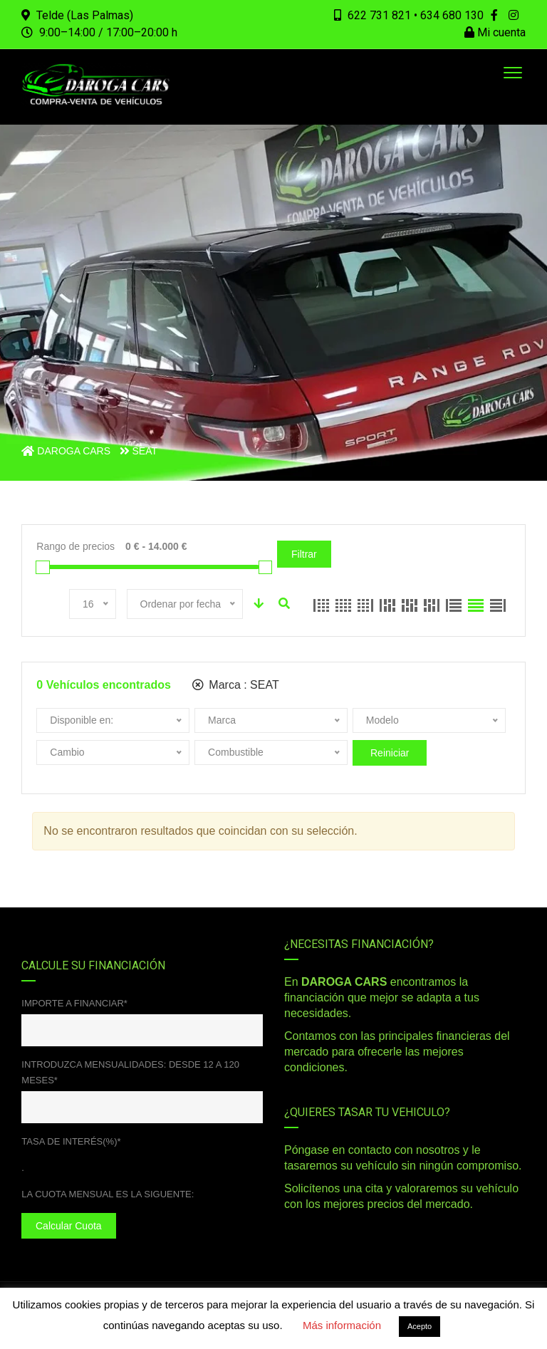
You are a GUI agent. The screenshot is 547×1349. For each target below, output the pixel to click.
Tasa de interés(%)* (70, 1141)
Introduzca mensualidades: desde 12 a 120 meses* (130, 1072)
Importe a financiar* (74, 1003)
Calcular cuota (69, 1225)
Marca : (235, 685)
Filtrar (304, 554)
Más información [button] (342, 1325)
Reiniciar (389, 753)
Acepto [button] (419, 1326)
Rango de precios (75, 546)
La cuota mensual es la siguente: (107, 1194)
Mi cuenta (495, 32)
